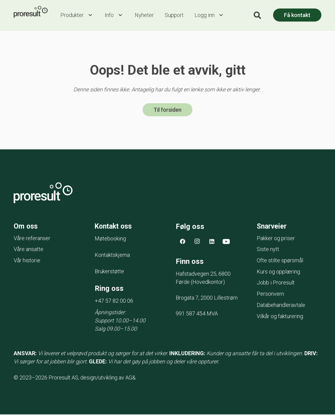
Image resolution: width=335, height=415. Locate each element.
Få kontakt (297, 15)
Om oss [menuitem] (26, 227)
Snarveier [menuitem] (272, 227)
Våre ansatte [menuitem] (28, 250)
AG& (130, 378)
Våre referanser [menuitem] (32, 239)
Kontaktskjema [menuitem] (112, 256)
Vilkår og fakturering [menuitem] (280, 317)
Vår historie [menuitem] (27, 261)
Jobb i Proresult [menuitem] (276, 283)
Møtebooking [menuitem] (110, 239)
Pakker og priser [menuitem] (276, 239)
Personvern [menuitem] (270, 294)
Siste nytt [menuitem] (268, 250)
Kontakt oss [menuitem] (115, 227)
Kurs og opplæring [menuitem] (278, 272)
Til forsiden (167, 110)
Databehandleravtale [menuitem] (281, 306)
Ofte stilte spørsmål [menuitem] (280, 261)
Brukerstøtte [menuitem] (109, 272)
